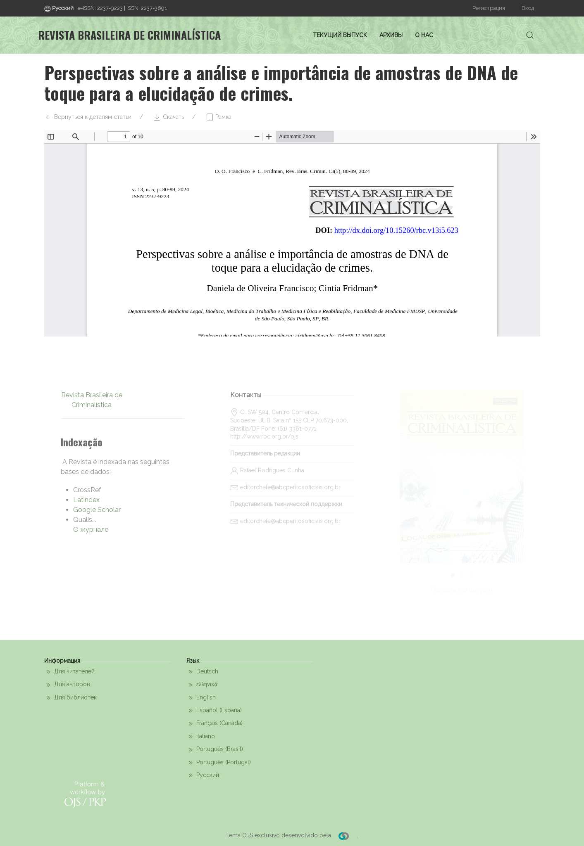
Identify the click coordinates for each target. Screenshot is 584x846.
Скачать (168, 117)
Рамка (218, 117)
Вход (528, 8)
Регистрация (488, 8)
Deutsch (202, 672)
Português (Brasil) (214, 750)
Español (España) (214, 710)
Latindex (86, 500)
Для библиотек (70, 698)
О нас (424, 35)
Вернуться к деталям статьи (87, 117)
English (201, 698)
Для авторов (67, 685)
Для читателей (69, 672)
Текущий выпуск (340, 35)
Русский (202, 775)
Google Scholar (97, 510)
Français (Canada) (214, 724)
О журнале (90, 529)
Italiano (200, 736)
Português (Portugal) (218, 762)
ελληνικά (201, 685)
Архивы (391, 35)
